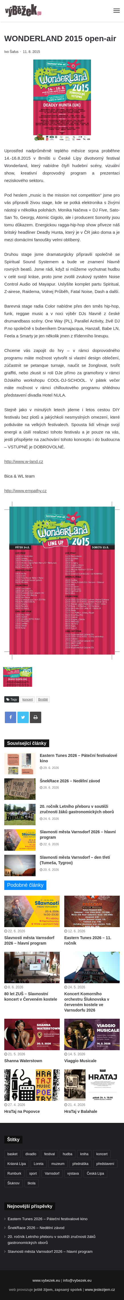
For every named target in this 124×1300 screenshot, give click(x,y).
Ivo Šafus (11, 52)
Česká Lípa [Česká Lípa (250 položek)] (95, 1174)
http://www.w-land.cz (23, 461)
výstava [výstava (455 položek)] (73, 1174)
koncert (27, 699)
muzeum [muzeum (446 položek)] (58, 1164)
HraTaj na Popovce (22, 1111)
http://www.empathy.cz (25, 490)
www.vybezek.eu (46, 1280)
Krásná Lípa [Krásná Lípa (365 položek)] (16, 1164)
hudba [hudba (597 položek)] (67, 1154)
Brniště (43, 699)
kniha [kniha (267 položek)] (84, 1154)
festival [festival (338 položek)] (49, 1154)
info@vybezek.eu (77, 1280)
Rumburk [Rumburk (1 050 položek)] (14, 1174)
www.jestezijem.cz (100, 1289)
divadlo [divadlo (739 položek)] (30, 1154)
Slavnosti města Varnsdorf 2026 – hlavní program (50, 1251)
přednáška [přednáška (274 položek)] (80, 1164)
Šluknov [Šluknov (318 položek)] (13, 1183)
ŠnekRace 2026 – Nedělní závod (70, 781)
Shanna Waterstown (23, 1060)
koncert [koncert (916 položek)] (102, 1154)
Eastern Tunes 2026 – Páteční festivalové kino (48, 1219)
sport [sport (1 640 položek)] (33, 1174)
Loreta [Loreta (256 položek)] (39, 1164)
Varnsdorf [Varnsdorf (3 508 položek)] (52, 1174)
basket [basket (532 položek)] (12, 1154)
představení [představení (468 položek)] (105, 1164)
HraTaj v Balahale (80, 1111)
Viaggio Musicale (80, 1060)
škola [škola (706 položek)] (32, 1183)
